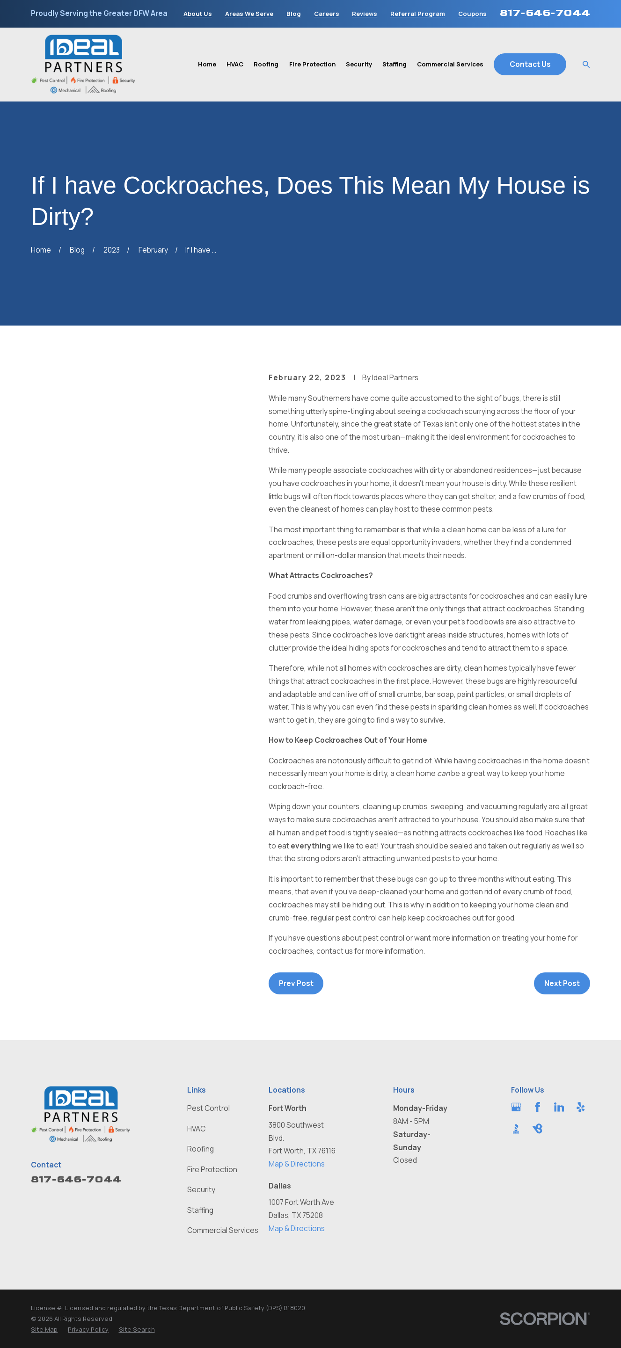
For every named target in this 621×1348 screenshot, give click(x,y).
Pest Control (208, 1108)
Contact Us (530, 64)
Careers (326, 14)
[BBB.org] (516, 1128)
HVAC (196, 1129)
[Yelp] (581, 1107)
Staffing (200, 1210)
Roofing (200, 1149)
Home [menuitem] (207, 64)
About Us (197, 14)
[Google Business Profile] (516, 1107)
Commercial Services (222, 1230)
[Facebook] (538, 1107)
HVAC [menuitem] (234, 64)
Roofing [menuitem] (266, 64)
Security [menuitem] (359, 64)
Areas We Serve (249, 14)
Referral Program (417, 14)
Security (201, 1190)
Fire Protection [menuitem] (312, 64)
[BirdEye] (538, 1128)
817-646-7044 (545, 12)
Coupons (472, 14)
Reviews (364, 14)
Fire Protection (212, 1169)
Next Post (562, 983)
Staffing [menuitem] (394, 64)
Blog (293, 14)
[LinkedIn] (559, 1107)
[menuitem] (44, 1329)
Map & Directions (297, 1164)
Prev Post (296, 983)
